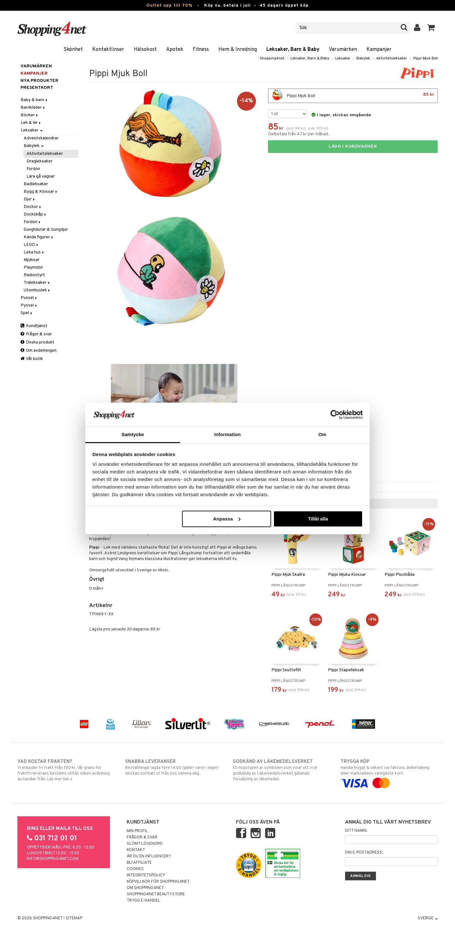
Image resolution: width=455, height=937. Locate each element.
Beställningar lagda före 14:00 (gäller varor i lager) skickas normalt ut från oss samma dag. (173, 767)
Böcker (30, 115)
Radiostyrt (34, 275)
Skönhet (73, 49)
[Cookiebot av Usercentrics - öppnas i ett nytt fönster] (335, 414)
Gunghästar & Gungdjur (46, 229)
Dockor (33, 207)
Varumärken (343, 49)
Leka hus (34, 252)
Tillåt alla (318, 518)
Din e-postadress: (364, 852)
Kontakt (136, 850)
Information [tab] (227, 434)
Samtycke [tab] (133, 434)
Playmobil (33, 267)
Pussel (29, 298)
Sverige (428, 918)
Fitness (201, 49)
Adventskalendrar (41, 138)
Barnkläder (33, 107)
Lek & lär (31, 122)
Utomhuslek (37, 290)
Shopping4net (272, 58)
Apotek (174, 49)
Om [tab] (322, 434)
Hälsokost (145, 49)
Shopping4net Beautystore (156, 894)
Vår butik (32, 359)
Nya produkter (39, 80)
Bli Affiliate (139, 862)
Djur (30, 199)
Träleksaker (37, 282)
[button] (431, 28)
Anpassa (226, 518)
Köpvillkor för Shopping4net (158, 881)
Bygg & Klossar (41, 191)
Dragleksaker (39, 161)
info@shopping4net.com (52, 858)
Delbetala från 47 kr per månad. (298, 134)
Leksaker (342, 58)
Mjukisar (31, 260)
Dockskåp (35, 214)
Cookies (135, 869)
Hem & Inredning (237, 49)
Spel (27, 313)
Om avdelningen (39, 350)
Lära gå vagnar (41, 176)
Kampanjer (379, 49)
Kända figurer (39, 237)
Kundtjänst (34, 326)
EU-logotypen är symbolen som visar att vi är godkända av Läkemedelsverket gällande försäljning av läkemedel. (281, 770)
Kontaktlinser (108, 49)
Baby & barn (34, 100)
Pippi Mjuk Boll (425, 58)
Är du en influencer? (149, 856)
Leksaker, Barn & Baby (292, 49)
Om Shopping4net (145, 888)
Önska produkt (37, 342)
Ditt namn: (356, 830)
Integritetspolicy (146, 875)
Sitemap (74, 918)
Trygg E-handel (143, 900)
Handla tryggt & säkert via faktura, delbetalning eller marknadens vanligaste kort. (389, 772)
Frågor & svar (36, 334)
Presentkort (37, 87)
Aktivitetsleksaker (391, 58)
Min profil (137, 831)
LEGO (31, 244)
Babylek (363, 58)
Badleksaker (36, 184)
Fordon (33, 169)
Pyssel (29, 305)
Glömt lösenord (145, 843)
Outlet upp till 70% (169, 5)
